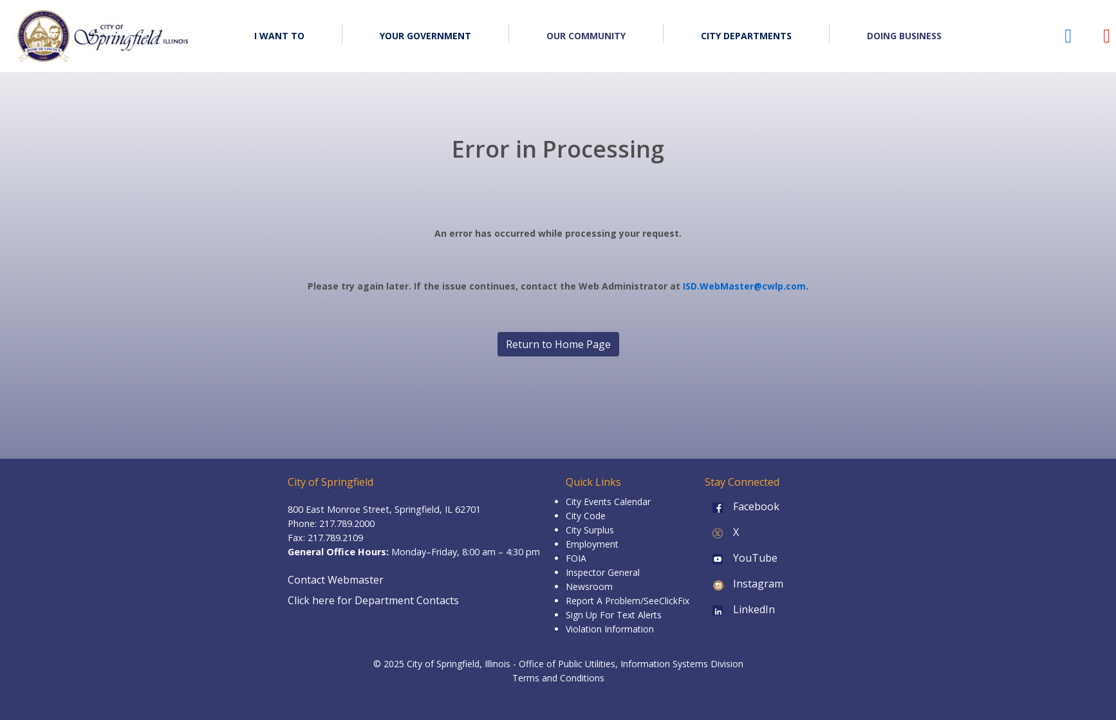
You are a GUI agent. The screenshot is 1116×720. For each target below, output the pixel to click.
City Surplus (590, 530)
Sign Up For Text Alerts (614, 615)
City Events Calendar (608, 501)
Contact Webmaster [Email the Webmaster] (336, 580)
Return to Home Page (558, 344)
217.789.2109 (335, 537)
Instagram (744, 584)
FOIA (576, 558)
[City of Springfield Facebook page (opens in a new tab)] (1068, 39)
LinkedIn (740, 609)
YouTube (741, 558)
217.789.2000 (347, 523)
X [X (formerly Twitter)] (722, 532)
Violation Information (610, 629)
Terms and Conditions (558, 678)
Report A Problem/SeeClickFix (627, 601)
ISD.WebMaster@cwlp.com (744, 286)
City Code (586, 516)
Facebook (742, 506)
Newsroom (589, 586)
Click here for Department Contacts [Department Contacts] (373, 600)
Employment (592, 544)
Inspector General (603, 572)
